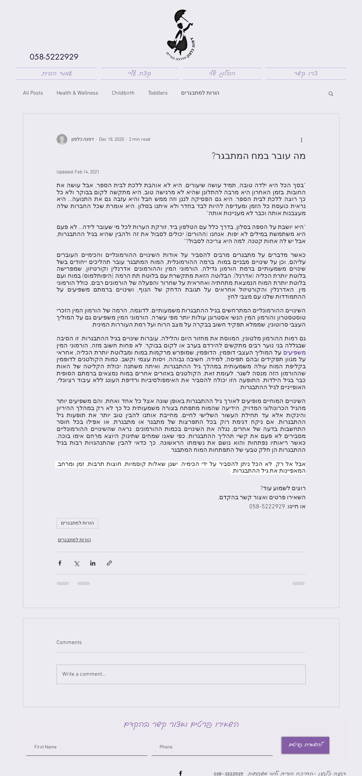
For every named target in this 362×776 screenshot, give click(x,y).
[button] (331, 93)
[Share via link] (109, 563)
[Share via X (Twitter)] (76, 563)
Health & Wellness (77, 93)
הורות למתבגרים (200, 93)
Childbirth (123, 93)
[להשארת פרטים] (305, 745)
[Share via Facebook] (60, 563)
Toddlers (158, 93)
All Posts (33, 93)
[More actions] (302, 139)
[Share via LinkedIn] (93, 563)
